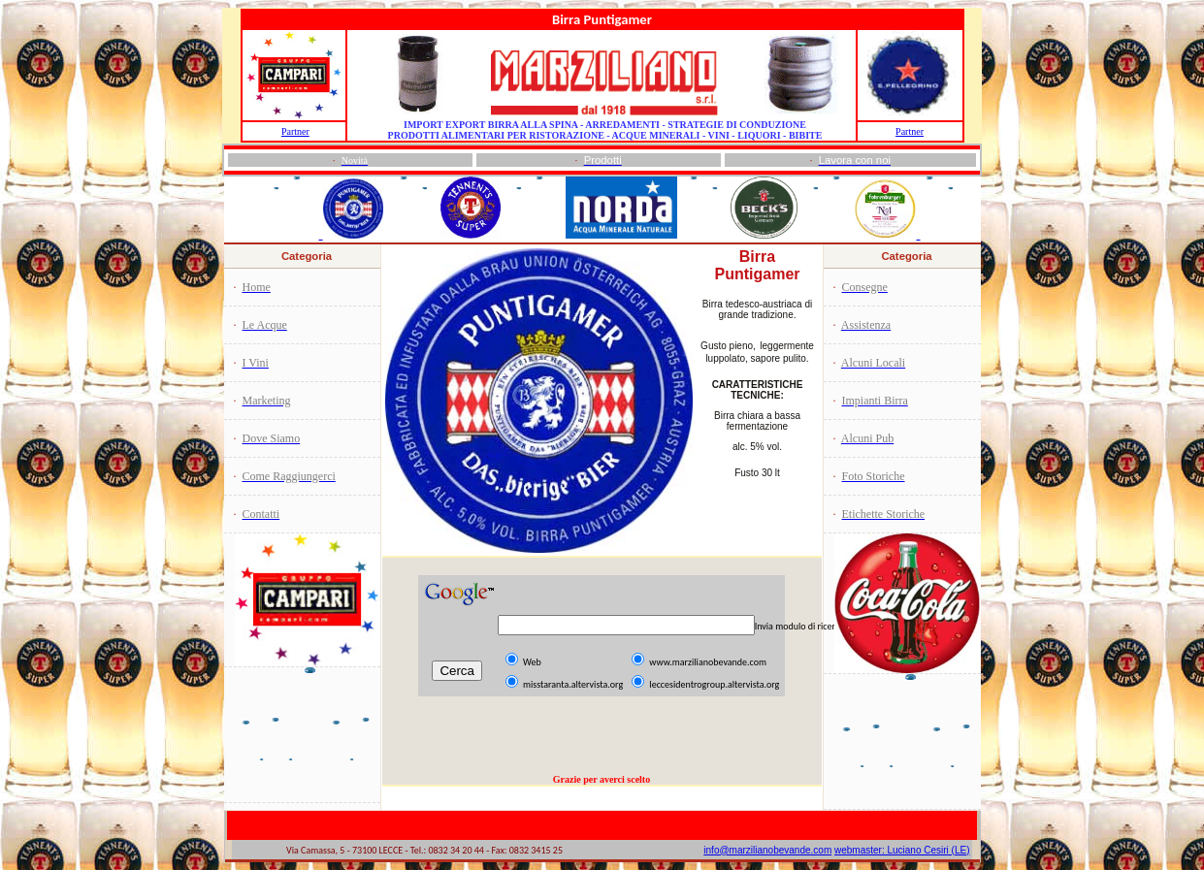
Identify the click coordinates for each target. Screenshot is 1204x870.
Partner (295, 131)
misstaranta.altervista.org (573, 684)
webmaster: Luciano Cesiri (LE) (902, 850)
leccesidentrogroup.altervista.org (714, 684)
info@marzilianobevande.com (767, 850)
